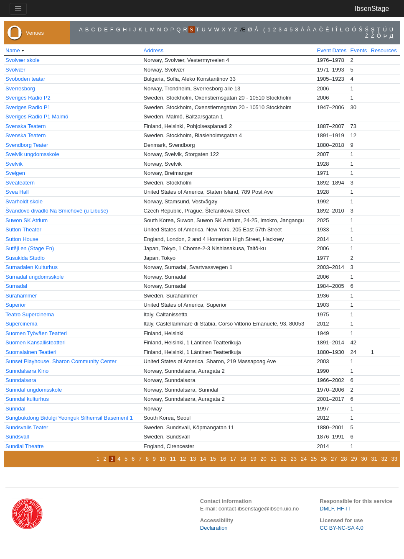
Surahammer (21, 295)
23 (294, 459)
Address (154, 50)
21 (273, 459)
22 (284, 459)
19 (253, 459)
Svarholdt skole (24, 201)
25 (314, 459)
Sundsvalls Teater (26, 427)
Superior (15, 305)
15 (213, 459)
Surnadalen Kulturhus (31, 267)
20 (263, 459)
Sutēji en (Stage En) (29, 248)
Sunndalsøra (20, 380)
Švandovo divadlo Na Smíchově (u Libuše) (56, 211)
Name (12, 50)
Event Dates (332, 50)
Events (359, 50)
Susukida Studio (25, 258)
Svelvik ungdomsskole (32, 154)
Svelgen (15, 173)
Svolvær (15, 70)
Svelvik (14, 164)
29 (354, 459)
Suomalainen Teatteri (30, 352)
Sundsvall (17, 436)
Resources (384, 50)
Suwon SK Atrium (26, 220)
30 (364, 459)
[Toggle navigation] (18, 9)
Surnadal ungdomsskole (34, 277)
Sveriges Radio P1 (28, 107)
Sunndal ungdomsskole (33, 390)
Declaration (214, 528)
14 (203, 459)
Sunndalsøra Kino (26, 371)
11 (172, 459)
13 (193, 459)
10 (162, 459)
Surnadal (16, 286)
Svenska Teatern (25, 126)
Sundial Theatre (24, 446)
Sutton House (21, 239)
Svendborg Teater (26, 145)
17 (233, 459)
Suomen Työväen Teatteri (36, 333)
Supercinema (21, 324)
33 (394, 459)
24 (304, 459)
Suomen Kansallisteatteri (35, 342)
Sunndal (15, 408)
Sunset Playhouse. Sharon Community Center (61, 361)
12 (183, 459)
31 (374, 459)
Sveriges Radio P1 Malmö (36, 116)
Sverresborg (20, 88)
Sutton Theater (23, 229)
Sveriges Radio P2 (28, 98)
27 (334, 459)
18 (243, 459)
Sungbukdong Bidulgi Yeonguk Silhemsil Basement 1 (69, 418)
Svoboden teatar (25, 79)
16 (223, 459)
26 (324, 459)
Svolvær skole (22, 60)
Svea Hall (17, 192)
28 (344, 459)
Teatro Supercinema (29, 314)
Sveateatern (20, 182)
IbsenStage (372, 8)
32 (384, 459)
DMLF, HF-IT (335, 508)
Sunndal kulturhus (27, 399)
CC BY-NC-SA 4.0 (341, 528)
